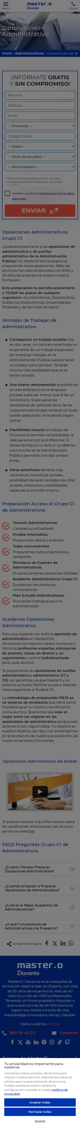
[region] (40, 1092)
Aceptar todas (40, 1102)
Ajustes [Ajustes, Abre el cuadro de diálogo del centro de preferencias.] (40, 1121)
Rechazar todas (40, 1111)
